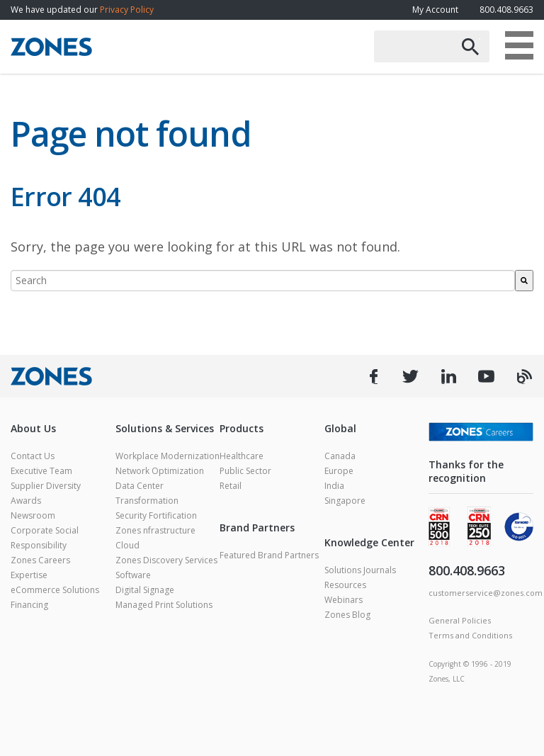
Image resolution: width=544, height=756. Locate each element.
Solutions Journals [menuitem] (360, 570)
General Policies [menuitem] (460, 620)
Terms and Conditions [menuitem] (470, 635)
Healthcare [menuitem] (242, 456)
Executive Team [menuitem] (41, 471)
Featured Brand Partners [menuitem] (269, 555)
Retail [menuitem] (231, 486)
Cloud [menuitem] (127, 545)
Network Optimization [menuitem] (159, 471)
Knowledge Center (369, 542)
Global (340, 428)
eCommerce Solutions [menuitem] (55, 590)
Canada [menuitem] (340, 456)
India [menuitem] (334, 486)
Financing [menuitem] (29, 605)
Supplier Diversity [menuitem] (46, 486)
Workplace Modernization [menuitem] (167, 456)
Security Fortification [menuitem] (156, 515)
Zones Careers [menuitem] (40, 560)
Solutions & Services (164, 428)
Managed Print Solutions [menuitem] (163, 605)
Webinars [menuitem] (343, 600)
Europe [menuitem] (338, 471)
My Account (435, 10)
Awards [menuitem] (26, 501)
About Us (33, 428)
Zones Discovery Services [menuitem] (166, 560)
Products (242, 428)
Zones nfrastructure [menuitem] (155, 530)
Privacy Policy (127, 10)
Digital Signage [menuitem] (144, 590)
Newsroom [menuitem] (33, 515)
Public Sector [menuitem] (245, 471)
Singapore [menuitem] (345, 501)
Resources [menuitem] (345, 585)
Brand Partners (257, 527)
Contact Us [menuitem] (33, 456)
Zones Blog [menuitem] (347, 615)
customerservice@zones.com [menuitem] (486, 592)
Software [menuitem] (133, 575)
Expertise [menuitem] (29, 575)
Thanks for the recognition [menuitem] (466, 471)
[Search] (524, 280)
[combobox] (263, 280)
